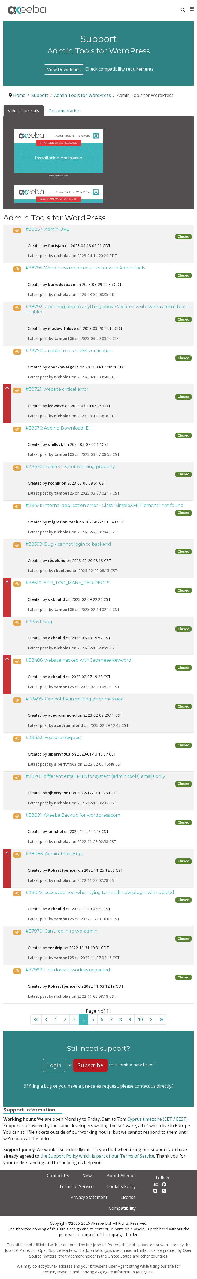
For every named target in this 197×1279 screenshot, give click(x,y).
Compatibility (122, 1208)
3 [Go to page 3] (74, 1019)
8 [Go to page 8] (120, 1019)
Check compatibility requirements (119, 69)
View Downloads (64, 69)
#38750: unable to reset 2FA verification (69, 350)
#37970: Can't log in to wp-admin (62, 931)
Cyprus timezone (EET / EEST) (157, 1119)
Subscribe (90, 1065)
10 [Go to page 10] (140, 1019)
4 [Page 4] (83, 1019)
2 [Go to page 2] (65, 1019)
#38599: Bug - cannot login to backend (68, 544)
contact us (145, 1086)
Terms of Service (76, 1186)
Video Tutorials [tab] (23, 111)
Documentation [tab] (64, 111)
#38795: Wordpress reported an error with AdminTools (85, 267)
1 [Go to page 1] (55, 1019)
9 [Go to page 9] (130, 1019)
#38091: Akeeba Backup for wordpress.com (73, 815)
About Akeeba (121, 1176)
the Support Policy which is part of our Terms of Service (97, 1156)
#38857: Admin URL (47, 229)
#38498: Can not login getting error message (75, 699)
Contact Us (58, 1176)
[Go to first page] (36, 1019)
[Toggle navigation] (192, 9)
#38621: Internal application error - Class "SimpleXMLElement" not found (105, 505)
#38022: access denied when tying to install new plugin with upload (100, 892)
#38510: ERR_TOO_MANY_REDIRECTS (68, 582)
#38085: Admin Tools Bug (54, 853)
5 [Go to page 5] (93, 1019)
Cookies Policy (121, 1186)
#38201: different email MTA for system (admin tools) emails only (95, 776)
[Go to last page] (161, 1019)
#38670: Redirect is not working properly (70, 466)
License (128, 1197)
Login (54, 1065)
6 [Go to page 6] (102, 1019)
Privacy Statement (89, 1197)
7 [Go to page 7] (111, 1019)
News (88, 1176)
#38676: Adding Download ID (57, 428)
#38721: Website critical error (57, 389)
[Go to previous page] (46, 1019)
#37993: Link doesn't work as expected (68, 969)
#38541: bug (39, 621)
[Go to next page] (151, 1019)
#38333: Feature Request (54, 737)
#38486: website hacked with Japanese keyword (78, 660)
